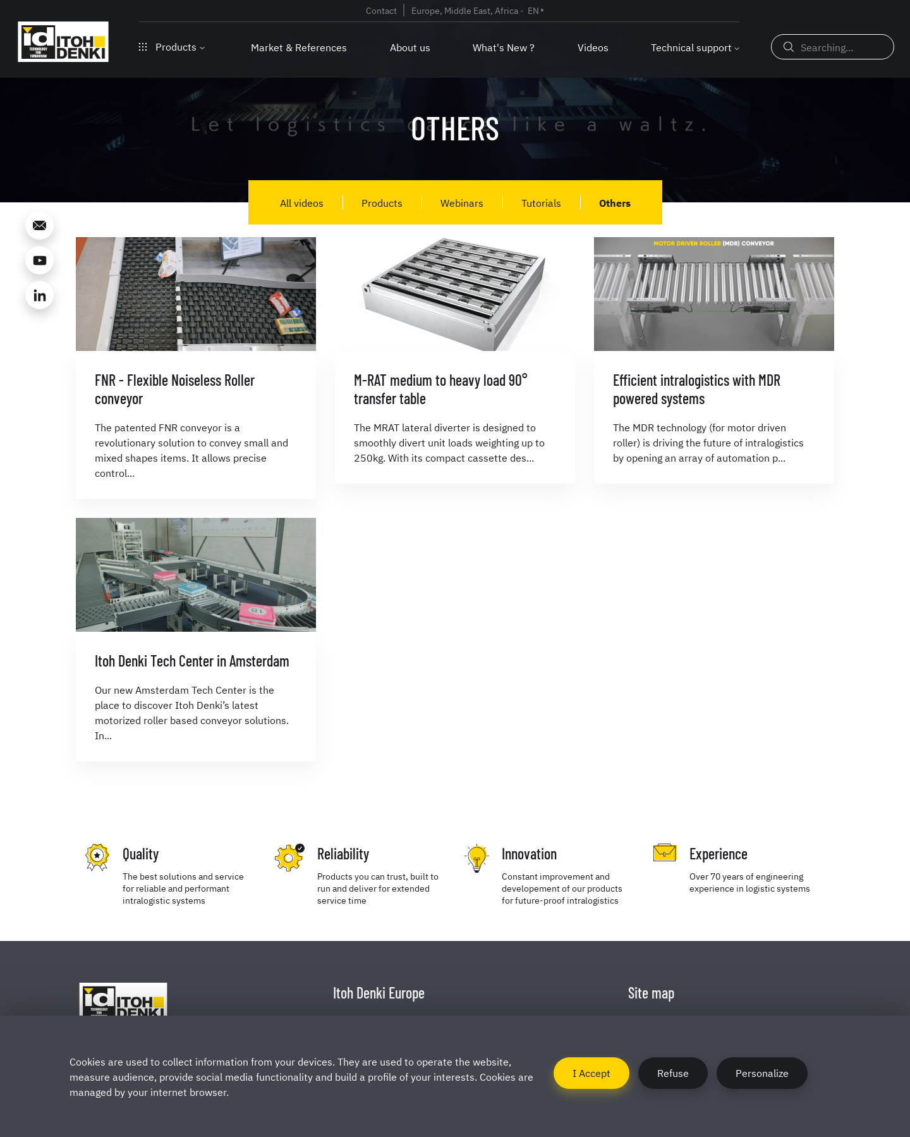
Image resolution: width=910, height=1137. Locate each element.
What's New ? (504, 47)
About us (410, 47)
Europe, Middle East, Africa (464, 10)
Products (172, 46)
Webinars (461, 202)
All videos (302, 202)
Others (615, 202)
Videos (593, 47)
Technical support (691, 47)
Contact (381, 10)
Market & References (299, 47)
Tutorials (541, 202)
